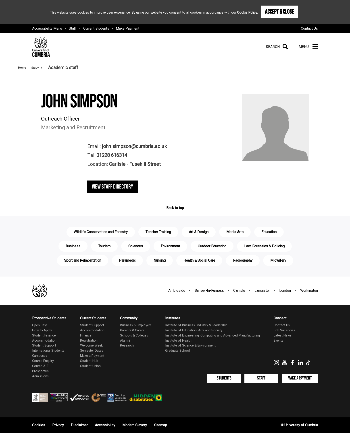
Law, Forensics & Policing (264, 246)
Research (127, 345)
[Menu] (308, 46)
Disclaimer (79, 425)
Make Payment (127, 28)
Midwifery (278, 260)
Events (278, 340)
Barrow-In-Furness (209, 290)
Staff (73, 28)
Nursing (160, 260)
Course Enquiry (43, 361)
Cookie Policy (247, 12)
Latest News (283, 335)
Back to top (175, 208)
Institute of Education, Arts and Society (193, 330)
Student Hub (89, 361)
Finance (86, 335)
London (285, 290)
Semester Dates (91, 350)
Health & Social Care (199, 260)
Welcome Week (91, 345)
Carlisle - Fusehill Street (135, 164)
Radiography (242, 260)
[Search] (276, 47)
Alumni (125, 340)
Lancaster (262, 290)
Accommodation (44, 340)
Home (22, 68)
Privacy (58, 425)
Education (269, 232)
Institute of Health (178, 340)
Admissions (40, 376)
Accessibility (105, 425)
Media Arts (235, 232)
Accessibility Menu (47, 28)
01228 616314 (111, 155)
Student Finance (44, 335)
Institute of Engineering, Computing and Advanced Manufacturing (212, 335)
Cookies (38, 425)
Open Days (40, 325)
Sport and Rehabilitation (82, 260)
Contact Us (309, 28)
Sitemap (160, 425)
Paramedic (127, 260)
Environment (170, 246)
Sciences (135, 246)
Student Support (44, 345)
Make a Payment (92, 355)
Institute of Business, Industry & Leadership (196, 325)
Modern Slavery (134, 425)
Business (73, 246)
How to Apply (42, 330)
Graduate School (177, 350)
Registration (89, 340)
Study (37, 68)
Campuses (39, 355)
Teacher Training (158, 232)
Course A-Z (40, 366)
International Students (48, 350)
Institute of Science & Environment (190, 345)
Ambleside (176, 290)
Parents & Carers (132, 330)
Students (224, 378)
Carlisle (239, 290)
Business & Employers (136, 325)
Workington (309, 290)
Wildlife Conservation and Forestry (101, 232)
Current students (96, 28)
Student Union (90, 366)
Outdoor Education (212, 246)
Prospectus (40, 371)
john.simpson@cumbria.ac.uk (134, 146)
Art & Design (198, 232)
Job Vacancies (284, 330)
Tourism (104, 246)
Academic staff (63, 67)
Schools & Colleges (134, 335)
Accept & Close (279, 11)
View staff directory (112, 186)
